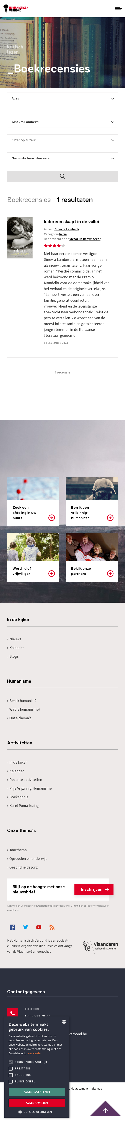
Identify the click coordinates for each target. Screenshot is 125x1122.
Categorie (57, 234)
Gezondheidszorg (22, 873)
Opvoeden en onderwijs (27, 864)
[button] (37, 1111)
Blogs (13, 662)
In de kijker (17, 768)
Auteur (64, 229)
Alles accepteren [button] (37, 1091)
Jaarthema (17, 856)
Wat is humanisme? (24, 715)
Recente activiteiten (24, 785)
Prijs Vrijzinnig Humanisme (29, 794)
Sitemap (97, 1094)
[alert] (36, 1067)
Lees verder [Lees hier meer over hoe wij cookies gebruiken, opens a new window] (34, 1053)
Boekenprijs (17, 803)
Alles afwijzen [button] (37, 1102)
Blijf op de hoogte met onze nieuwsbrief (61, 895)
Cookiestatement (77, 1094)
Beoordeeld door (75, 239)
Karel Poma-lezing (23, 811)
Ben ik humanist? (22, 706)
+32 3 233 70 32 (37, 1022)
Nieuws (14, 645)
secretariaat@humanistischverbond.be (56, 1040)
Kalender (15, 653)
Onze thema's (19, 724)
